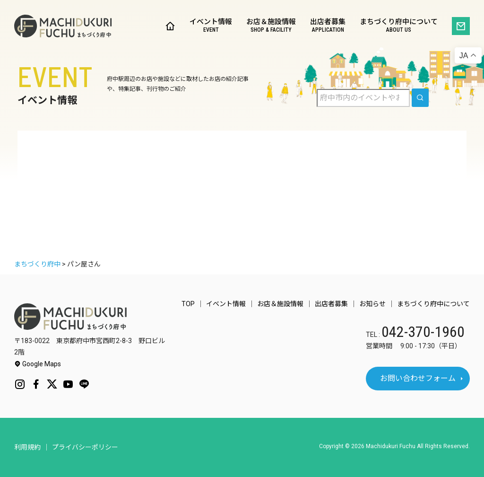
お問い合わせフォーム (418, 378)
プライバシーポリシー (85, 447)
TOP (188, 304)
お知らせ (372, 304)
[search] (420, 97)
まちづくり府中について (399, 26)
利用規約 (27, 447)
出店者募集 (328, 26)
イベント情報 (211, 26)
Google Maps (37, 364)
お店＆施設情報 (271, 26)
